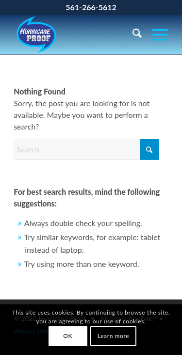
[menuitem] (132, 34)
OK (67, 335)
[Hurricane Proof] (75, 34)
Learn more (113, 335)
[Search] (132, 34)
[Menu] (155, 34)
